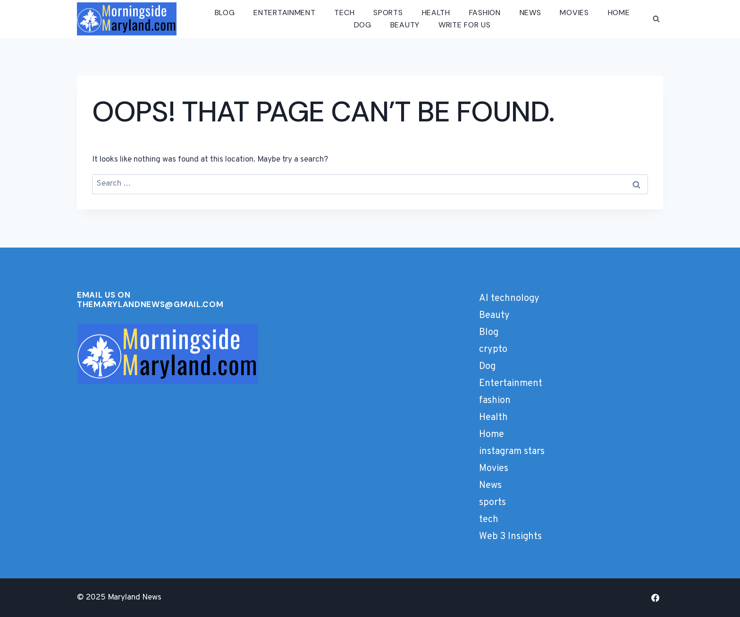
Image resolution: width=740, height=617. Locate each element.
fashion (485, 12)
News (530, 12)
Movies (574, 12)
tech (344, 12)
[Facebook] (655, 598)
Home (619, 12)
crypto (493, 349)
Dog (362, 25)
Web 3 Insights (510, 537)
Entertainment (284, 12)
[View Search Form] (656, 19)
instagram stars (512, 452)
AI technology (509, 298)
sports (388, 12)
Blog (225, 12)
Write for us (464, 25)
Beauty (405, 25)
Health (436, 12)
